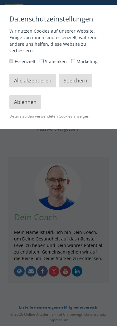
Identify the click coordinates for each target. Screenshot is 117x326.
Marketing (84, 61)
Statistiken (54, 61)
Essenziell (23, 61)
